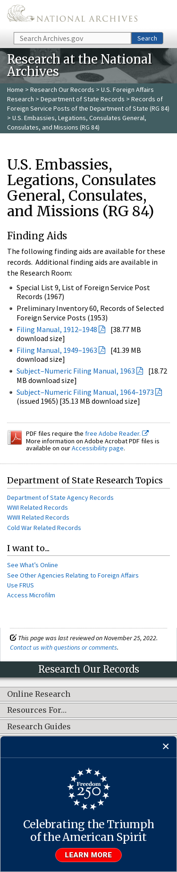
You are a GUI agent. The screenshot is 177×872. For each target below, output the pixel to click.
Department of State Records (83, 99)
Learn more (88, 855)
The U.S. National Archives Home (72, 15)
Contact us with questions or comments (63, 647)
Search (147, 38)
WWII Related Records (38, 517)
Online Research (38, 694)
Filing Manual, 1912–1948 (57, 329)
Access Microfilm (31, 595)
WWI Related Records (37, 507)
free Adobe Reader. (117, 433)
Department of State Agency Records (60, 497)
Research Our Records (62, 89)
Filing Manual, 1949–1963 (57, 350)
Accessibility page (98, 448)
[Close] (166, 747)
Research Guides (39, 727)
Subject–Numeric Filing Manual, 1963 (76, 370)
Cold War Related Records (44, 527)
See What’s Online (32, 565)
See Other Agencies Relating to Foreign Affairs (73, 575)
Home (15, 89)
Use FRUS (20, 585)
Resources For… (37, 710)
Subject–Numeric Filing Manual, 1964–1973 (85, 392)
